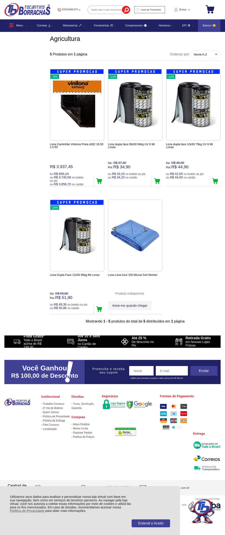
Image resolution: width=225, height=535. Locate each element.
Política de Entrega (54, 425)
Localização (50, 433)
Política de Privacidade (27, 511)
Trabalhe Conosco (53, 408)
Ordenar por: (180, 54)
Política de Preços (83, 441)
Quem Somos (51, 416)
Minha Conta (80, 433)
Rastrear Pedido (82, 437)
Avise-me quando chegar (129, 307)
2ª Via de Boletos (53, 412)
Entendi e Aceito (151, 523)
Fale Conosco (51, 429)
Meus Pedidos (81, 429)
